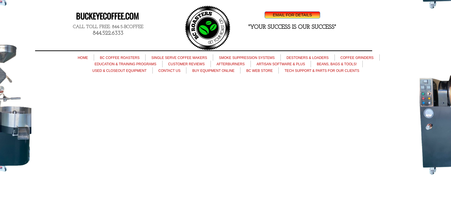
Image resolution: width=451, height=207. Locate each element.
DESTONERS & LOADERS (307, 58)
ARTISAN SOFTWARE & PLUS (281, 64)
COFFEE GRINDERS (357, 58)
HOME (83, 58)
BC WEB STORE (259, 71)
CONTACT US (169, 71)
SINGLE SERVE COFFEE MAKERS (179, 58)
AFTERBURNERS (231, 64)
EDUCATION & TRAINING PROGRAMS (125, 64)
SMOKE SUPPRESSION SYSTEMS (247, 58)
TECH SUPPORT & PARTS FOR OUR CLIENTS (321, 71)
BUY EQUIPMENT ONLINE (213, 71)
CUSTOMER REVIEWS (186, 64)
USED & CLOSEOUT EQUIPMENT (119, 71)
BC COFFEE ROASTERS (119, 58)
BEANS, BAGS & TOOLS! (337, 64)
